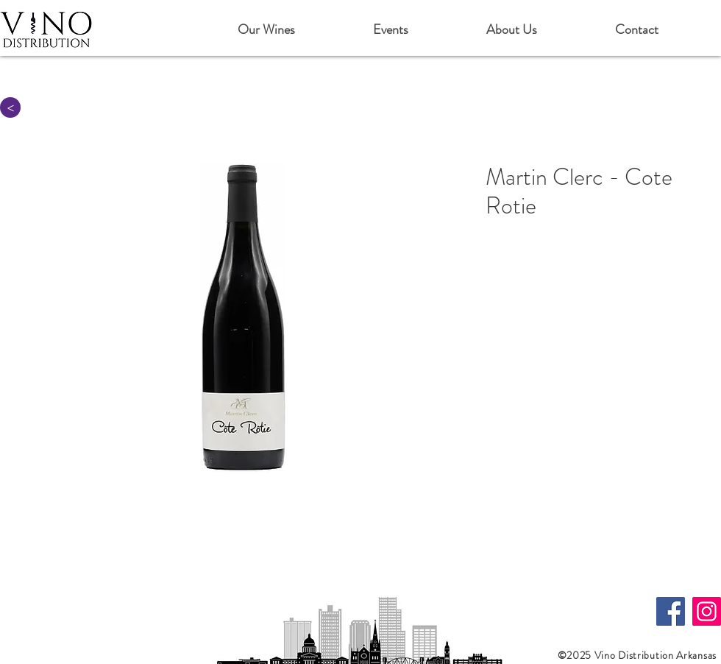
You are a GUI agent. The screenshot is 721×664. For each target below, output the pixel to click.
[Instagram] (706, 611)
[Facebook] (670, 611)
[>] (10, 107)
